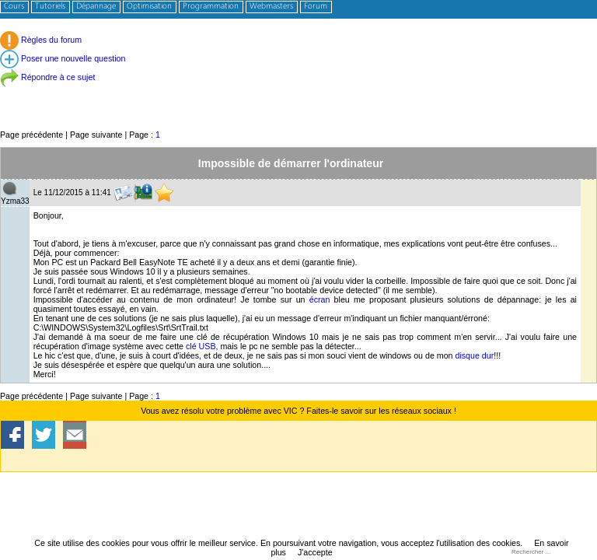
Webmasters (271, 6)
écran (319, 299)
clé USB (201, 346)
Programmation (211, 6)
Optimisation (149, 6)
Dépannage (96, 6)
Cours (14, 6)
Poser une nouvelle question (62, 58)
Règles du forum (41, 39)
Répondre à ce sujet (47, 77)
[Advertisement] (298, 93)
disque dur (474, 355)
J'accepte (315, 552)
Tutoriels (50, 6)
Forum (315, 6)
